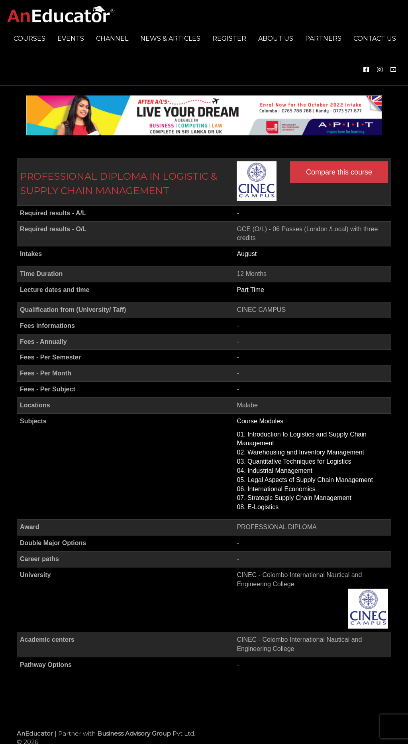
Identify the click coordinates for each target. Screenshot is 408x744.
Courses (29, 38)
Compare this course (339, 172)
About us (275, 38)
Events (70, 38)
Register (229, 38)
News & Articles (170, 38)
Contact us (374, 38)
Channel (112, 38)
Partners (323, 38)
